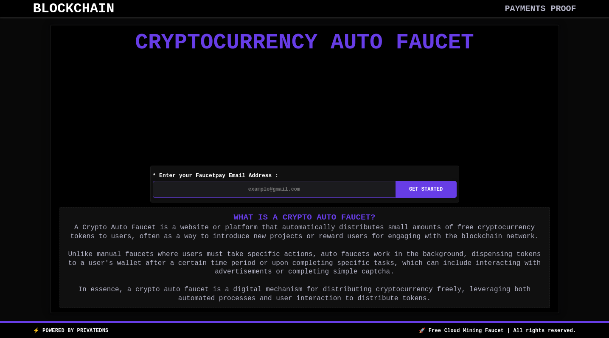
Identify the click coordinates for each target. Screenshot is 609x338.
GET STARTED (426, 192)
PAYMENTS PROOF (540, 8)
